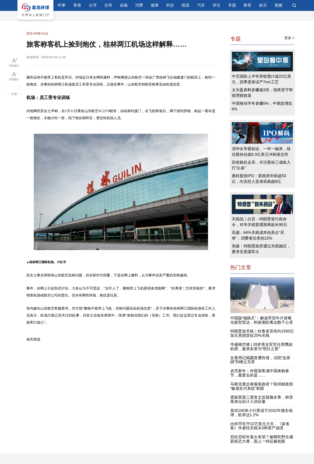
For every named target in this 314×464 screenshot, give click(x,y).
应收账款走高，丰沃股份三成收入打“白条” (261, 165)
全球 (108, 5)
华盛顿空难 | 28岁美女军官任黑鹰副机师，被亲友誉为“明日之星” (261, 346)
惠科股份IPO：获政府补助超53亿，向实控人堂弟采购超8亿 (259, 179)
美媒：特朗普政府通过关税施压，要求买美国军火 (261, 249)
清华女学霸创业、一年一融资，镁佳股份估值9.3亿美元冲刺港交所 (261, 152)
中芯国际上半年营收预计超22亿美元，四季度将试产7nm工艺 (261, 79)
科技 (170, 5)
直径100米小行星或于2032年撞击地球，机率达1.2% (261, 412)
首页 (29, 33)
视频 (278, 5)
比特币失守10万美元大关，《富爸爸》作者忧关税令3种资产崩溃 (260, 426)
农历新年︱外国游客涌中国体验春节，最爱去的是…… (259, 373)
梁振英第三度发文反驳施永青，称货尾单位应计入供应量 (261, 399)
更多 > (289, 38)
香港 (77, 5)
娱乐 (263, 5)
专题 (232, 5)
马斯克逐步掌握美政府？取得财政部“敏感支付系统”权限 (261, 386)
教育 (247, 5)
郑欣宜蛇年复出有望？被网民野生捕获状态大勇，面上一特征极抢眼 (261, 439)
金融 (124, 5)
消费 (139, 5)
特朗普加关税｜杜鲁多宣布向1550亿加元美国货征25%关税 (262, 333)
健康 (155, 5)
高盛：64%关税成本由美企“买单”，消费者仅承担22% (258, 235)
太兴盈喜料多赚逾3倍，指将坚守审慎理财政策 (262, 93)
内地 (37, 33)
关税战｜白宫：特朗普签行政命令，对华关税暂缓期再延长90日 (259, 222)
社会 (45, 33)
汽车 (201, 5)
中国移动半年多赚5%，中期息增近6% (262, 106)
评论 (216, 5)
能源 (185, 5)
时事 (62, 5)
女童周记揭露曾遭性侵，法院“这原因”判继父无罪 (260, 360)
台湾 (93, 5)
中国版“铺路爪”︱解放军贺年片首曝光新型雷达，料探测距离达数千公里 (261, 320)
